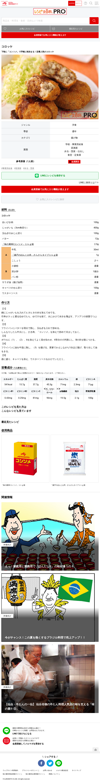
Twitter (50, 763)
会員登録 (71, 3)
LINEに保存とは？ (88, 182)
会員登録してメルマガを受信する (28, 744)
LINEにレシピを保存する (52, 175)
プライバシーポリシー (29, 770)
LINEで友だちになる (22, 733)
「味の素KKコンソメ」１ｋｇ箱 (18, 244)
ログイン (78, 3)
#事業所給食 (6, 168)
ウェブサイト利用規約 (10, 770)
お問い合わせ (85, 3)
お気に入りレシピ (27, 29)
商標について (53, 774)
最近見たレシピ (75, 29)
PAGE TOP (95, 749)
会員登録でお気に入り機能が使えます (50, 35)
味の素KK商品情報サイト (11, 774)
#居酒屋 (17, 168)
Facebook (41, 763)
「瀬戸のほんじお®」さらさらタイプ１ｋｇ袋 (35, 255)
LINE (58, 763)
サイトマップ (76, 770)
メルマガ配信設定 (62, 770)
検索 (94, 20)
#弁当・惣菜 (28, 168)
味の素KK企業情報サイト (34, 774)
